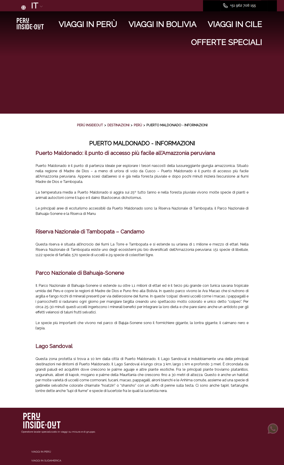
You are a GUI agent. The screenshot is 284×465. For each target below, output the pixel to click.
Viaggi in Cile (235, 24)
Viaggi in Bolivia (162, 24)
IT (37, 5)
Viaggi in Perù (88, 24)
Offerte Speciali (226, 42)
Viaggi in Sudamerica (46, 460)
